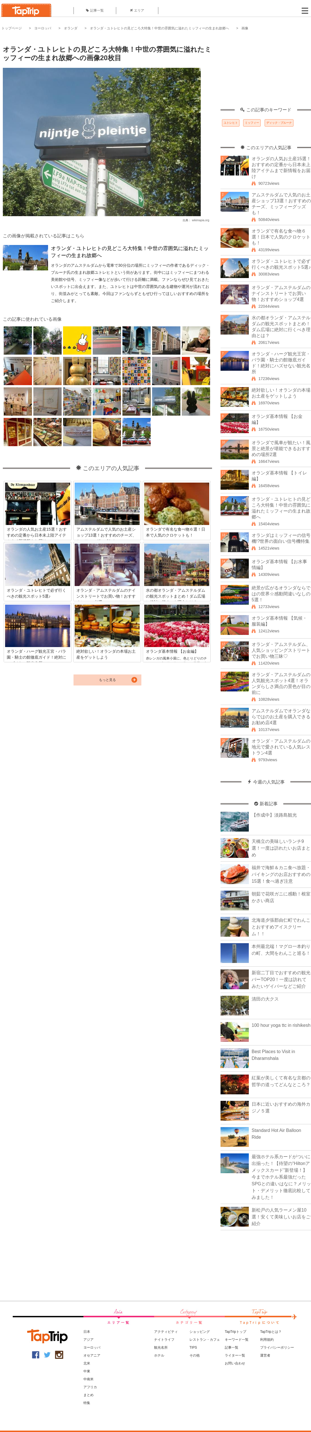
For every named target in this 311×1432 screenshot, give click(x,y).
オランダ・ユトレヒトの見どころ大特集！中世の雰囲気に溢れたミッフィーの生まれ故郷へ (159, 28)
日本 (86, 1332)
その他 (194, 1355)
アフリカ (90, 1387)
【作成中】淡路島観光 (274, 815)
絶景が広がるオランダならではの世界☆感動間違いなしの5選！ (281, 593)
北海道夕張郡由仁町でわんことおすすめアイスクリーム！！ (281, 927)
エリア (137, 10)
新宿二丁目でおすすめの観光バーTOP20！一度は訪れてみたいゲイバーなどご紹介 (281, 979)
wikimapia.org (200, 220)
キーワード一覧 (237, 1340)
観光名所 (161, 1347)
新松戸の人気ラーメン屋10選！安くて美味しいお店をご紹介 (281, 1217)
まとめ (88, 1395)
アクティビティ (166, 1332)
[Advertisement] (266, 72)
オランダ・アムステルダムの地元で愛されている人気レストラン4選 (281, 747)
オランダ (70, 28)
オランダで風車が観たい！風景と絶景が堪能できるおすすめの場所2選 (281, 448)
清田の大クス (265, 999)
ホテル (159, 1355)
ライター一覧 (235, 1355)
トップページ (11, 28)
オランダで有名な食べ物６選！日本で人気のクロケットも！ (281, 237)
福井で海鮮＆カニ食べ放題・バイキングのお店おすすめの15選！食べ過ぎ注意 (281, 874)
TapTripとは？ (271, 1332)
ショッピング (199, 1332)
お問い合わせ (235, 1363)
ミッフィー (252, 122)
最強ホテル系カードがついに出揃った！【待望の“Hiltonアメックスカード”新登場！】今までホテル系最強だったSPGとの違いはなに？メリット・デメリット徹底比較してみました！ (281, 1177)
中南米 (88, 1379)
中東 (86, 1371)
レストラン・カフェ (204, 1340)
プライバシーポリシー (277, 1347)
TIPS (193, 1347)
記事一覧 (95, 10)
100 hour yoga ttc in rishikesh (281, 1025)
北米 (86, 1363)
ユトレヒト (231, 122)
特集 (86, 1403)
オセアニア (91, 1355)
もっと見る (107, 680)
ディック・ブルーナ (279, 122)
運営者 (265, 1355)
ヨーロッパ (42, 28)
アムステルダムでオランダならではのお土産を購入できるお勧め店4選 (281, 716)
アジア (88, 1340)
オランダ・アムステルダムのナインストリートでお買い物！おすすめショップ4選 (281, 293)
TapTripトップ (235, 1332)
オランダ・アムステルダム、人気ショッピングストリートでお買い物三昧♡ (281, 650)
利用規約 (267, 1340)
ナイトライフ (164, 1340)
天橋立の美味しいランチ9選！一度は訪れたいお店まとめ (281, 848)
